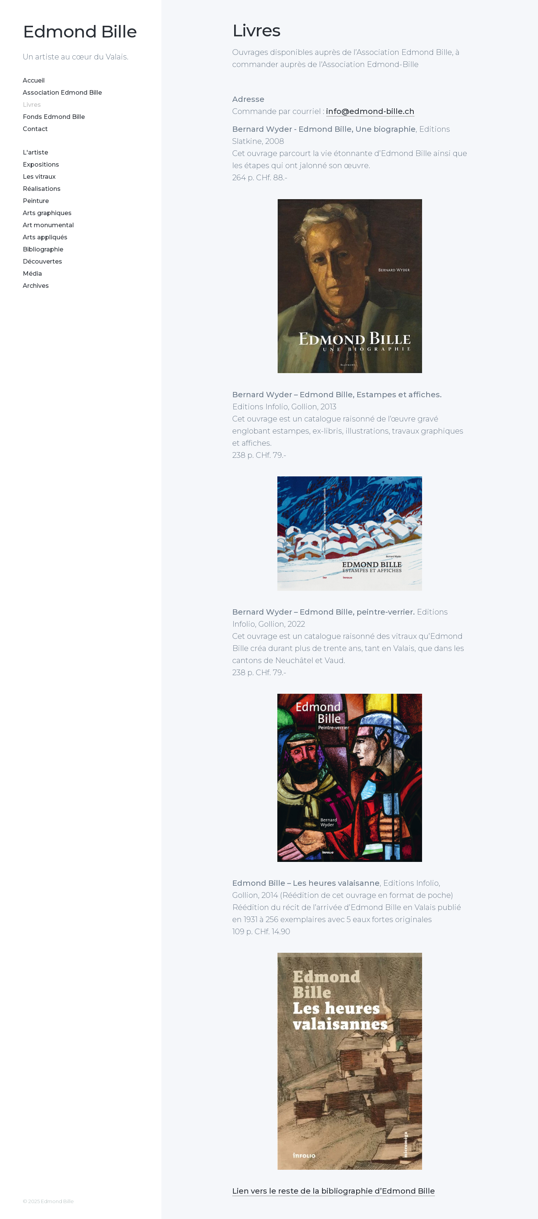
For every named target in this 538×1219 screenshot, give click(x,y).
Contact (35, 129)
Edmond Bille (80, 31)
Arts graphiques (47, 213)
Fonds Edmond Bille (54, 116)
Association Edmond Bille (62, 92)
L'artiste (35, 152)
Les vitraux (39, 176)
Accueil (34, 80)
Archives (36, 285)
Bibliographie (43, 249)
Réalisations (42, 188)
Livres (32, 104)
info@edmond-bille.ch (370, 111)
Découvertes (42, 261)
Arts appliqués (45, 237)
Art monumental (48, 225)
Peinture (36, 200)
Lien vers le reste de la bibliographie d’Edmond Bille (333, 1191)
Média (32, 273)
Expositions (41, 164)
